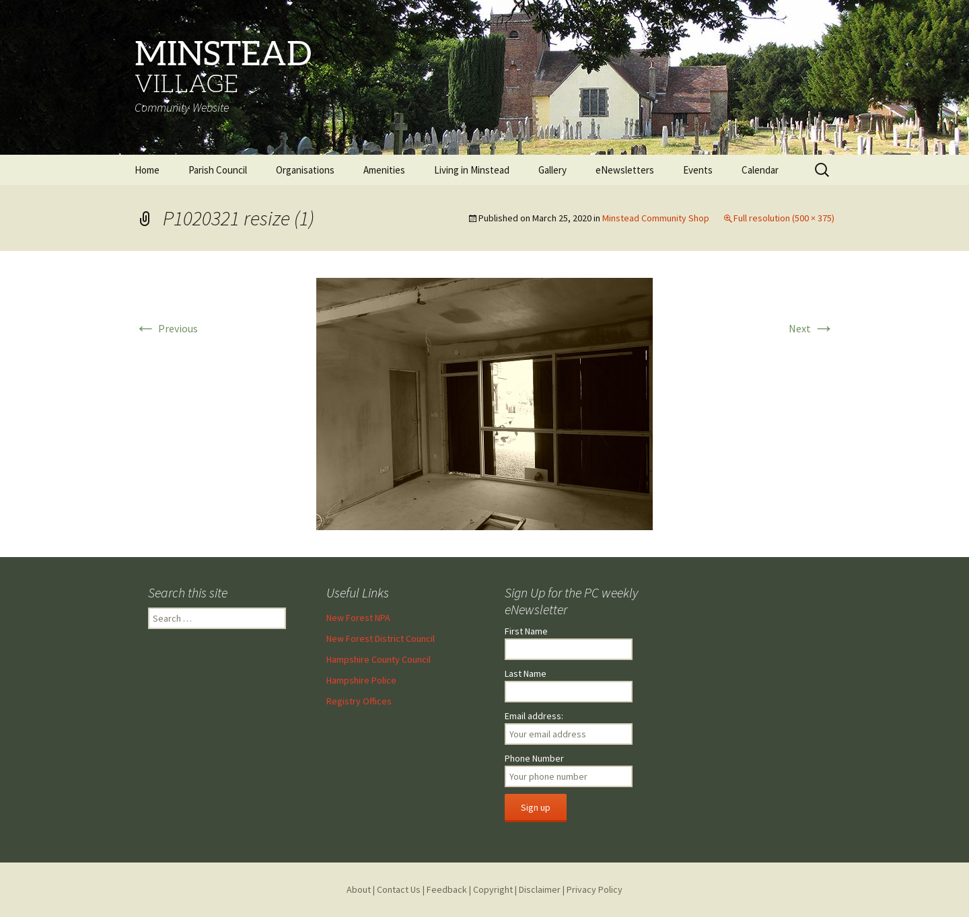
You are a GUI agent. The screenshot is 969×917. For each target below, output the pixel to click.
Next (811, 328)
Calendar (760, 169)
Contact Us (399, 889)
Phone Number (534, 758)
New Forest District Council (380, 638)
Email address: (534, 716)
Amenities (384, 169)
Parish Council (217, 169)
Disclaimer (540, 889)
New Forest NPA (358, 618)
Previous (166, 328)
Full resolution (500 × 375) (783, 218)
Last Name (525, 673)
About (359, 889)
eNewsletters (625, 169)
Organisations (305, 169)
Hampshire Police (361, 680)
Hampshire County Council (378, 659)
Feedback (447, 889)
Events (698, 169)
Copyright (493, 889)
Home (147, 169)
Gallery (552, 169)
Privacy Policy (594, 889)
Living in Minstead (471, 169)
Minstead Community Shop (655, 218)
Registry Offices (359, 701)
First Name (526, 631)
